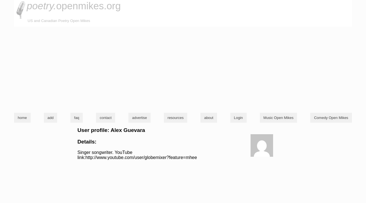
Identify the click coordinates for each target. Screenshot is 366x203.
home (22, 118)
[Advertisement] (183, 68)
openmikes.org (74, 5)
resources (176, 118)
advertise (139, 118)
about (208, 118)
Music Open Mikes (279, 118)
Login (238, 118)
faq (76, 118)
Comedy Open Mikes (331, 118)
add (51, 118)
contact (105, 118)
